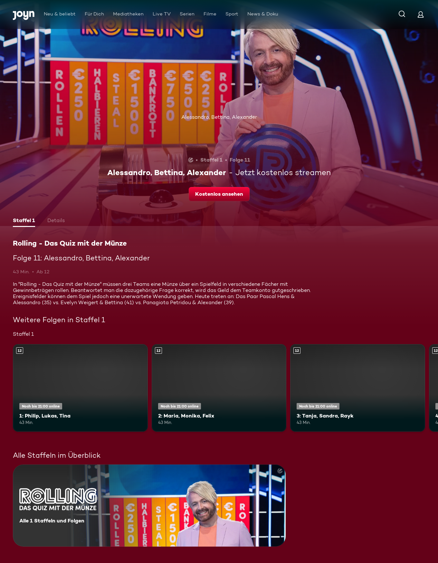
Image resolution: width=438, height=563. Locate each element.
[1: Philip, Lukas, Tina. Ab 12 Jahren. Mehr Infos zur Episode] (80, 388)
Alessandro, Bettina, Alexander (219, 117)
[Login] (420, 14)
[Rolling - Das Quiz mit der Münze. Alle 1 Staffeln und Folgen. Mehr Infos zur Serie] (149, 505)
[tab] (24, 221)
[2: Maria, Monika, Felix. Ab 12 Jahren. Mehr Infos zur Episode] (219, 388)
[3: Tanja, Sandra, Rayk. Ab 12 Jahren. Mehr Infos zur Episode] (357, 388)
